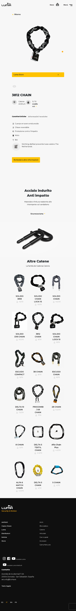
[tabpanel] (38, 45)
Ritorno (17, 14)
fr (16, 602)
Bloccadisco (44, 526)
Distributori (6, 533)
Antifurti (5, 522)
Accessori (43, 541)
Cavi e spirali (44, 537)
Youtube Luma (18, 558)
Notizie (4, 537)
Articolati (43, 533)
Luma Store (36, 75)
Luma (4, 530)
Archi (41, 522)
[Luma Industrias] (9, 508)
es (2, 602)
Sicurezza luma (38, 214)
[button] (54, 4)
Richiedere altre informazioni (26, 160)
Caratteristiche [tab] (19, 116)
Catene (42, 530)
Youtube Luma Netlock (12, 564)
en (11, 602)
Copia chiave (6, 526)
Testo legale (6, 586)
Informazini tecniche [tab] (37, 117)
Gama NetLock (45, 545)
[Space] (9, 4)
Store (4, 541)
